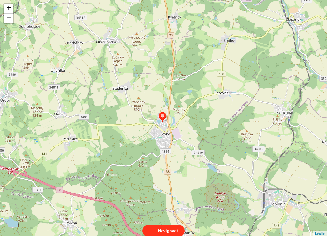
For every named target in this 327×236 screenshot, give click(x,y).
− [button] (9, 18)
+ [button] (9, 8)
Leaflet (320, 228)
